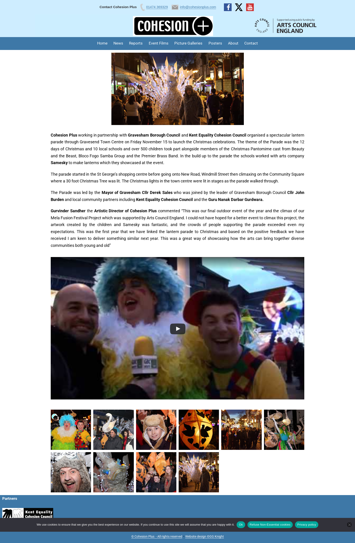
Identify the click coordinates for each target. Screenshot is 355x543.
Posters (215, 43)
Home (102, 43)
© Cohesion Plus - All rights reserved (156, 536)
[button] (71, 430)
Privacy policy (306, 524)
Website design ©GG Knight (204, 536)
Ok (241, 524)
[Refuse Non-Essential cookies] (349, 524)
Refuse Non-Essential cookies (270, 524)
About (233, 43)
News (118, 43)
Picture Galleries (188, 43)
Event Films (158, 43)
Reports (136, 43)
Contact (251, 43)
